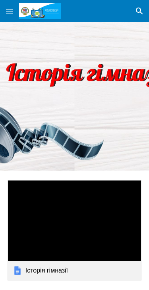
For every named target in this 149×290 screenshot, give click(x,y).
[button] (9, 11)
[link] (75, 230)
